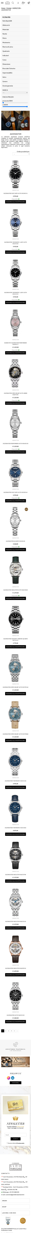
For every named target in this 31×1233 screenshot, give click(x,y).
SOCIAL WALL (15, 1082)
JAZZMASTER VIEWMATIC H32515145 (15, 781)
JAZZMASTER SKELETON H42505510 (15, 968)
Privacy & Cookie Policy (19, 1228)
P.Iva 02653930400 (6, 1228)
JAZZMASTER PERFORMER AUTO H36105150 (15, 443)
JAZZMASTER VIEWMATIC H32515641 (15, 827)
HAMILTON (16, 8)
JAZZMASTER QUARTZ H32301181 (15, 541)
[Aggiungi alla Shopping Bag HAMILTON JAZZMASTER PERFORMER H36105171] (15, 352)
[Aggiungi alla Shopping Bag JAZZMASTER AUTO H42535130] (15, 1021)
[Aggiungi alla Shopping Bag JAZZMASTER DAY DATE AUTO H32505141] (15, 500)
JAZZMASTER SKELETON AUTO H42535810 (15, 590)
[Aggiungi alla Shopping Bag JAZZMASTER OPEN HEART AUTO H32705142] (15, 693)
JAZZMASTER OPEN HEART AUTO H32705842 (15, 734)
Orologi (8, 8)
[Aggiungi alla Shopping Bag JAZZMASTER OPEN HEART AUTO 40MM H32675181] (15, 403)
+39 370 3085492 (14, 1192)
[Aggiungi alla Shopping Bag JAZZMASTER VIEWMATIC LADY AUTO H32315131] (15, 302)
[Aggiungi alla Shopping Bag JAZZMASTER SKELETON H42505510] (15, 974)
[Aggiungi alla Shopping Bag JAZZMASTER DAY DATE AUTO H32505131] (15, 201)
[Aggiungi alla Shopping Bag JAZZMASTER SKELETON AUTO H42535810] (15, 598)
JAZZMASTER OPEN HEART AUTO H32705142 (15, 687)
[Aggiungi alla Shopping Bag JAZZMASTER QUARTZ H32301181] (15, 549)
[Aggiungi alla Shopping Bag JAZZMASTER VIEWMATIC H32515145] (15, 787)
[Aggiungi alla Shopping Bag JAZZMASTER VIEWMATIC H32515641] (15, 834)
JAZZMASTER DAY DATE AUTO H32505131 (15, 193)
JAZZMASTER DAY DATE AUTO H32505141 (15, 492)
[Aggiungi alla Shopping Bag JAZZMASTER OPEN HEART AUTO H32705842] (15, 740)
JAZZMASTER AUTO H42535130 (15, 1015)
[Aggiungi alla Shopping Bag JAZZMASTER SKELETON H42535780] (15, 881)
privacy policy (21, 1143)
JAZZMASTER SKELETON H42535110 (15, 921)
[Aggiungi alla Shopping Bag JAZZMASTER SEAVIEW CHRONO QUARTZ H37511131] (15, 646)
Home (3, 8)
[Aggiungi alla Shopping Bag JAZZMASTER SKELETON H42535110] (15, 928)
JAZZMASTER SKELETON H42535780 (15, 874)
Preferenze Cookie (6, 1230)
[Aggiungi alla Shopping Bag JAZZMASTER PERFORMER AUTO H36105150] (15, 452)
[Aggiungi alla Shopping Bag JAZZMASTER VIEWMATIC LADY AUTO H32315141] (15, 252)
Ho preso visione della (16, 1143)
